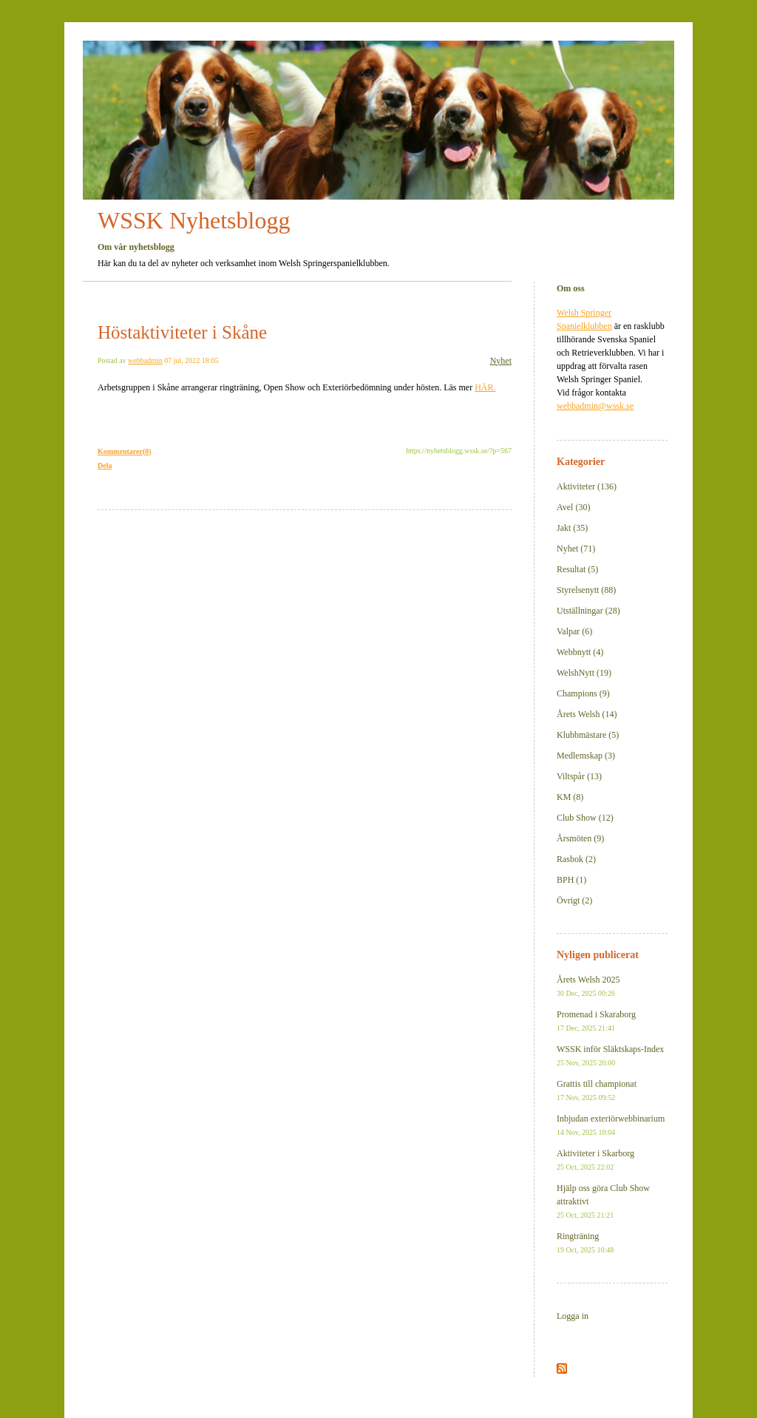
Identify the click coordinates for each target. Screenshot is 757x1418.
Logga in (572, 1316)
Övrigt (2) (574, 900)
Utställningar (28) (588, 610)
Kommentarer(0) (125, 451)
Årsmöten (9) (580, 838)
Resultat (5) (577, 569)
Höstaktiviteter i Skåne (182, 332)
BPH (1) (571, 880)
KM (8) (570, 797)
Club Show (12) (585, 818)
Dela (105, 465)
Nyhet (501, 361)
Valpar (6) (574, 631)
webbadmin (145, 360)
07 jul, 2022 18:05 (191, 360)
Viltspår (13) (579, 776)
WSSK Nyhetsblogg (194, 220)
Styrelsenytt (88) (586, 590)
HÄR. (485, 387)
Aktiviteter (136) (587, 486)
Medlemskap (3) (586, 755)
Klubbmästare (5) (588, 735)
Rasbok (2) (576, 859)
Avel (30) (573, 507)
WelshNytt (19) (584, 673)
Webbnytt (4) (580, 652)
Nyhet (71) (576, 548)
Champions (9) (583, 693)
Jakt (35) (572, 528)
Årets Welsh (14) (587, 714)
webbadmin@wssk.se (595, 406)
